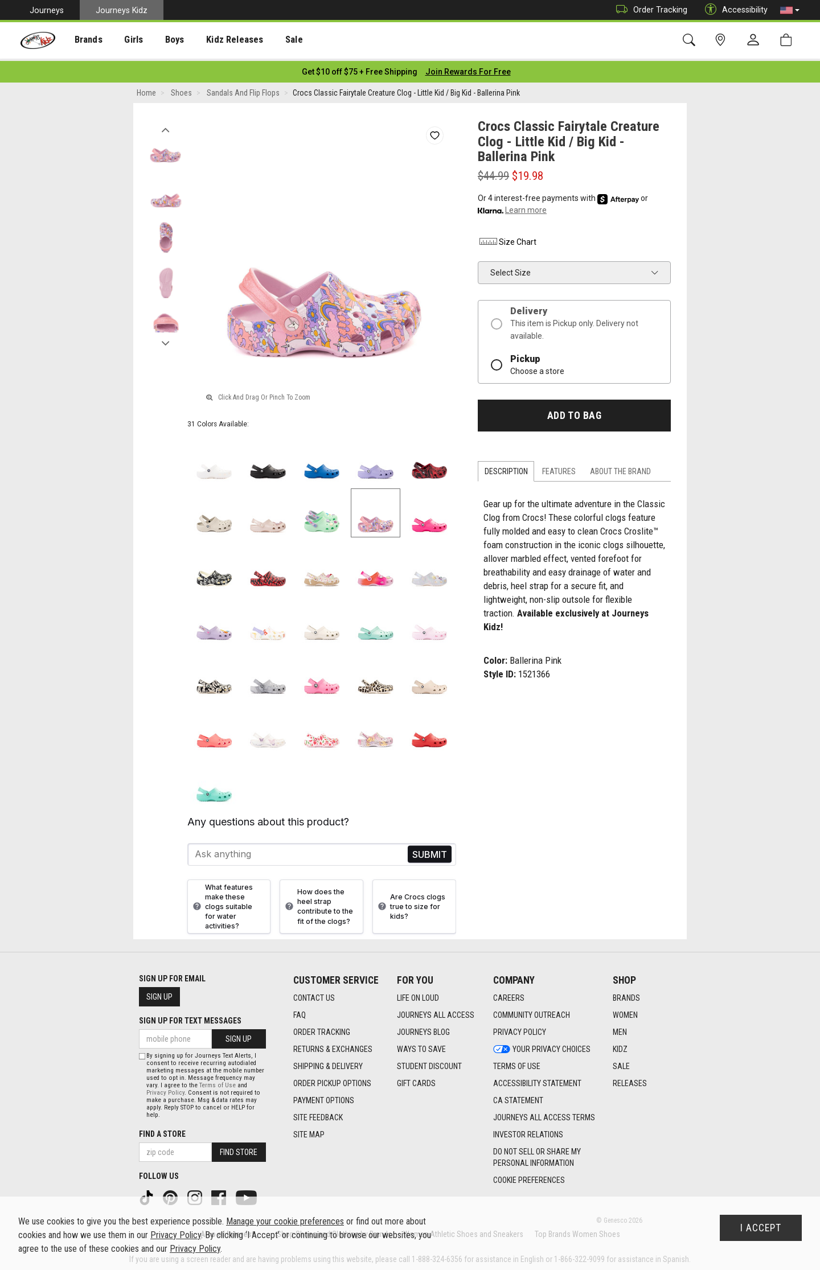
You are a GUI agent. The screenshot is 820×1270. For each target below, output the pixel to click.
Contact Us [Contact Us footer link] (314, 994)
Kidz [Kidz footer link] (620, 1045)
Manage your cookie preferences (285, 1221)
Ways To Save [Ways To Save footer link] (421, 1045)
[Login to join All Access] (359, 68)
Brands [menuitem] (82, 40)
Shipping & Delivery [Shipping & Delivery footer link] (328, 1062)
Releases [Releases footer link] (630, 1079)
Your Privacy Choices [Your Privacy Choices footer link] (542, 1045)
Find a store (162, 1131)
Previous (165, 124)
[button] (790, 10)
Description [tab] (506, 468)
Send (430, 851)
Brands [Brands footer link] (626, 994)
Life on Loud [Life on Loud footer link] (418, 994)
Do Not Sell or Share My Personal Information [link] (537, 1154)
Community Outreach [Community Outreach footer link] (531, 1011)
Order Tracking (648, 10)
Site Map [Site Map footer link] (309, 1131)
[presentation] (83, 40)
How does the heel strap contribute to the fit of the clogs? (317, 903)
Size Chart (507, 238)
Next (165, 337)
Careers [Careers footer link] (508, 994)
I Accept (760, 1228)
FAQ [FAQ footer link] (299, 1011)
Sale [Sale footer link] (621, 1062)
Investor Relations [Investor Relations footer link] (528, 1131)
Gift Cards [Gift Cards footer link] (416, 1079)
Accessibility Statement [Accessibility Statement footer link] (537, 1079)
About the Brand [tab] (620, 468)
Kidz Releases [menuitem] (217, 40)
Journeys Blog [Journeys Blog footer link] (423, 1028)
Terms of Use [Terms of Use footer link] (516, 1062)
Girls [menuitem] (124, 40)
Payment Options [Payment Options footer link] (323, 1097)
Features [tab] (559, 468)
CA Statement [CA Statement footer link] (518, 1097)
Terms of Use (217, 1082)
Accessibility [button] (733, 10)
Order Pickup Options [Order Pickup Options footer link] (332, 1079)
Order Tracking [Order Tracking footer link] (321, 1028)
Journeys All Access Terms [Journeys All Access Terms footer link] (544, 1114)
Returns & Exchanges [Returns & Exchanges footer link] (332, 1045)
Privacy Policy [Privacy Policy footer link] (519, 1028)
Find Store (238, 1149)
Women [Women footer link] (625, 1011)
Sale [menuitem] (272, 40)
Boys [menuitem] (161, 40)
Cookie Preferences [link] (529, 1176)
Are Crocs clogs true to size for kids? (410, 903)
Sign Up (159, 993)
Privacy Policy (165, 1090)
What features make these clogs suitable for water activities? (221, 903)
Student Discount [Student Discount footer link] (429, 1062)
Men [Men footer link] (620, 1028)
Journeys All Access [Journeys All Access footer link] (435, 1011)
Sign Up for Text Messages (190, 1017)
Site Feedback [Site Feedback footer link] (318, 1114)
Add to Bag (574, 412)
